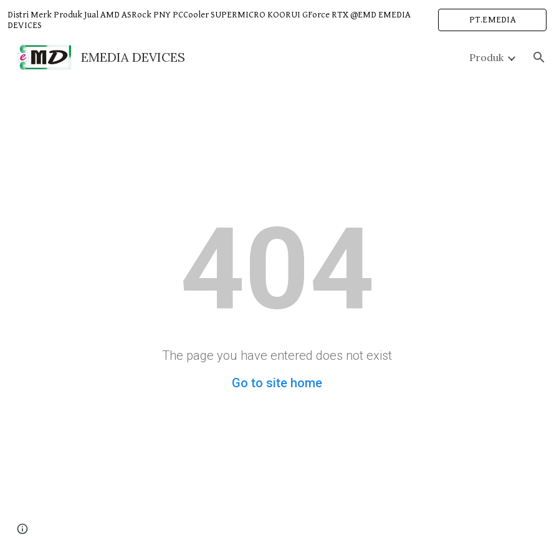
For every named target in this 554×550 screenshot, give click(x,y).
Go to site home (277, 382)
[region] (277, 20)
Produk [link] (486, 57)
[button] (539, 57)
